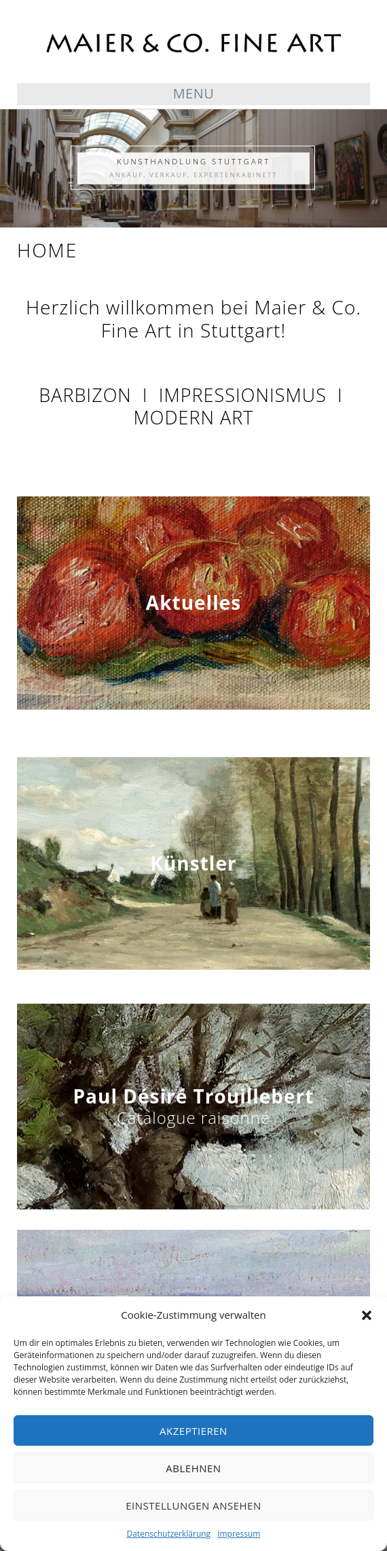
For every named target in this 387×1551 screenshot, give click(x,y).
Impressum (238, 1533)
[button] (366, 1315)
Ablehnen (193, 1468)
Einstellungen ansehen (193, 1505)
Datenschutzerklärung (169, 1533)
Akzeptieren (193, 1431)
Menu (194, 93)
